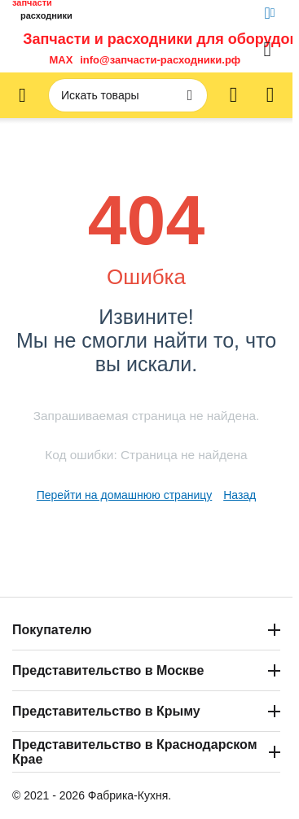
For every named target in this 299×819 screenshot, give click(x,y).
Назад (239, 494)
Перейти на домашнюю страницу (125, 494)
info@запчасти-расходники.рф (160, 60)
